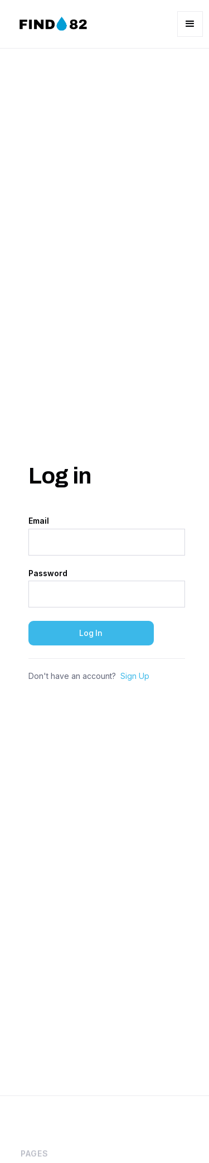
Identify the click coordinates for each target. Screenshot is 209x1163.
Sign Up (134, 676)
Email (38, 520)
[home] (51, 24)
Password (47, 573)
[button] (190, 24)
